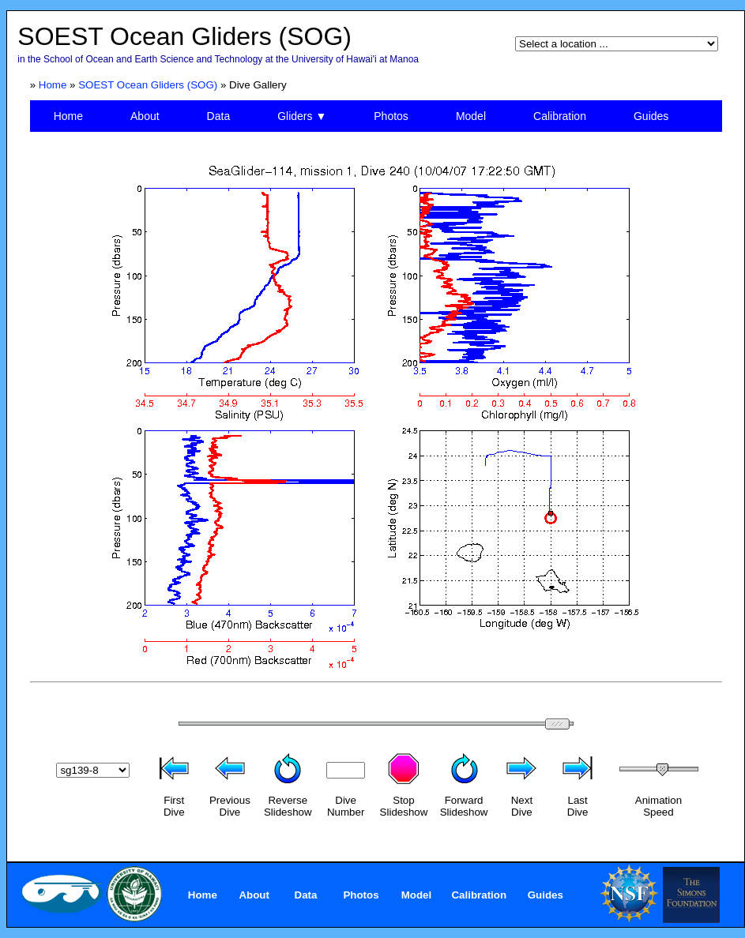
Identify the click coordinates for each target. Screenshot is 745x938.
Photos (391, 116)
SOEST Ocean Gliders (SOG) (147, 85)
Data (219, 116)
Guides (651, 116)
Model (471, 116)
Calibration (559, 116)
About (145, 116)
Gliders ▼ (301, 116)
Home (53, 85)
